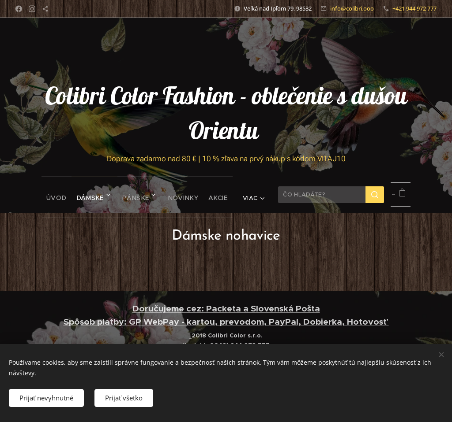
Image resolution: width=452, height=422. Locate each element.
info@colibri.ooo (352, 8)
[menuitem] (41, 195)
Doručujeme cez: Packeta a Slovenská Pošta (226, 308)
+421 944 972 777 (414, 8)
